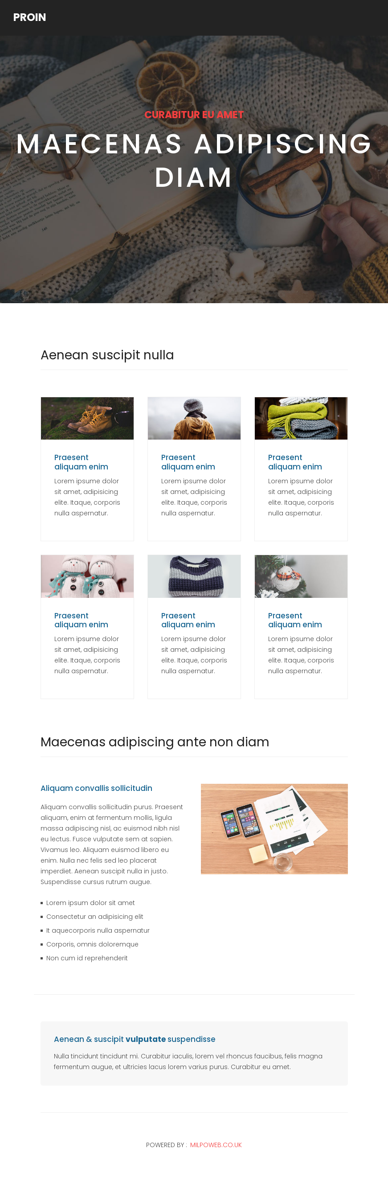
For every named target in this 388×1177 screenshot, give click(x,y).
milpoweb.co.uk (216, 1144)
